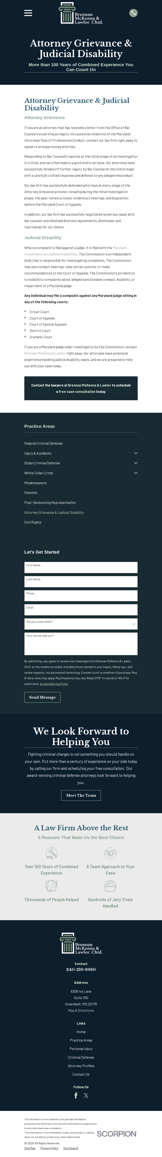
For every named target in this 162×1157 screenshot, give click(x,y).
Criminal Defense (81, 1057)
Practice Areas (81, 1040)
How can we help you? (40, 635)
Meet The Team (81, 795)
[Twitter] (86, 1095)
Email (29, 607)
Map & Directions (81, 1010)
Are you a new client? (39, 621)
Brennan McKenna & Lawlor (45, 353)
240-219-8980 (81, 969)
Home (81, 1032)
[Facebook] (76, 1095)
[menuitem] (81, 443)
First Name (33, 565)
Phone (30, 593)
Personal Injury (81, 1048)
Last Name (33, 579)
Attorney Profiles (81, 1066)
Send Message (42, 697)
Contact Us (81, 1074)
